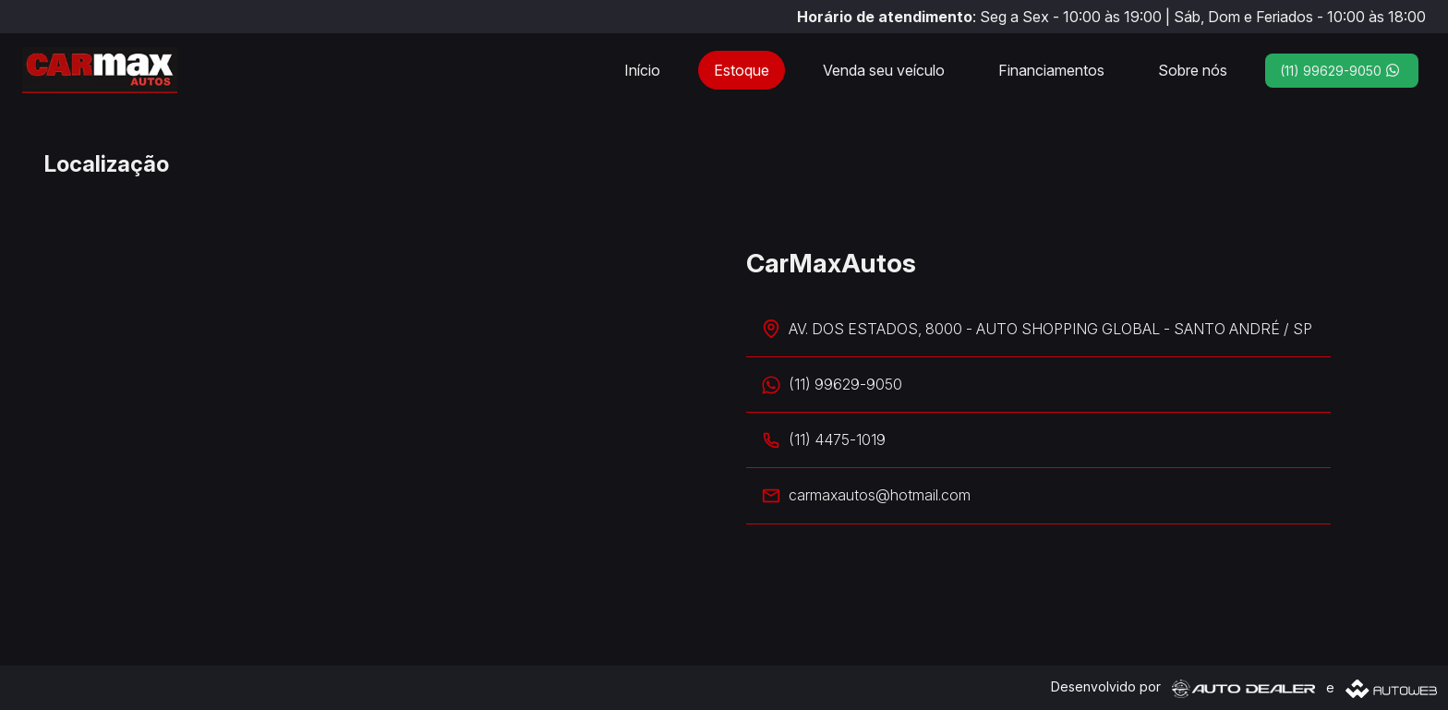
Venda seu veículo (884, 70)
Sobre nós (1192, 70)
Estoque (741, 70)
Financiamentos (1051, 70)
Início (642, 70)
